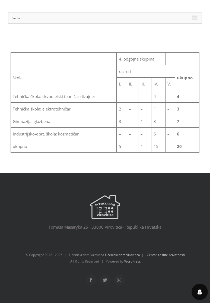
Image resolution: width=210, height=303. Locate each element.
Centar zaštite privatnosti (166, 254)
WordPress (132, 261)
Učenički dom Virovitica (122, 254)
